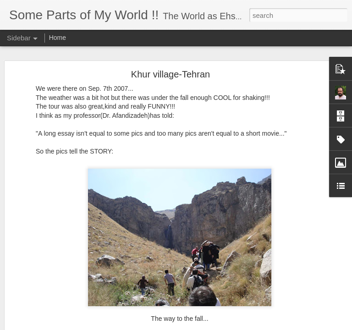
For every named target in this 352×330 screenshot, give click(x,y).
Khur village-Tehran (170, 74)
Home (57, 37)
